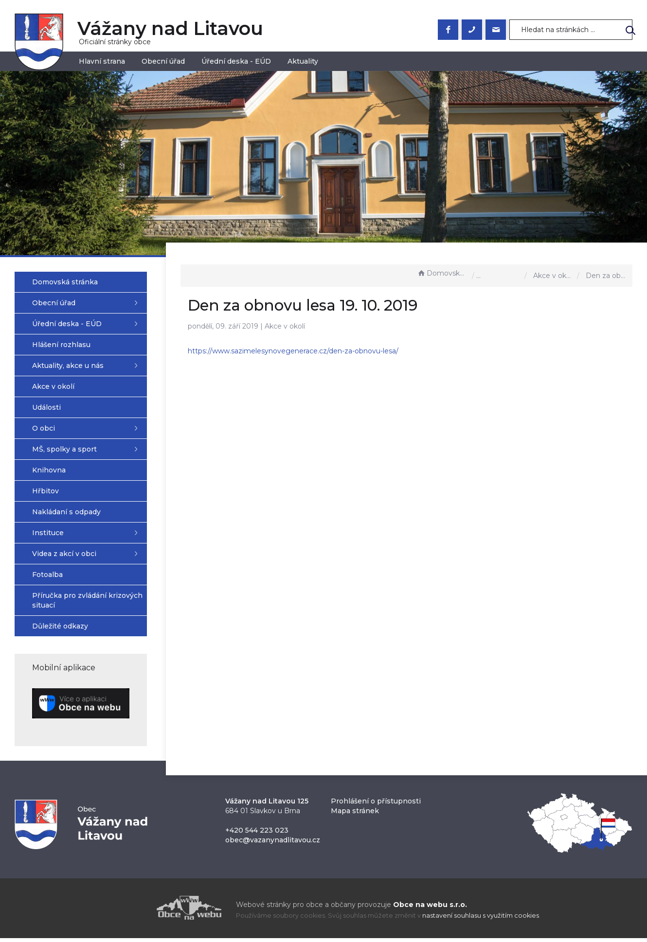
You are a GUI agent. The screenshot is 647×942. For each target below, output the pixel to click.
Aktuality (303, 61)
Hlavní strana (102, 61)
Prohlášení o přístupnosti (376, 805)
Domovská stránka (442, 273)
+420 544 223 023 (256, 834)
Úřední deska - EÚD (236, 61)
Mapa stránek (355, 814)
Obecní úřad (163, 61)
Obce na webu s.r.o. (430, 908)
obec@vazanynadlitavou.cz (272, 843)
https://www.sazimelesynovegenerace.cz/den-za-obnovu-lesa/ (307, 351)
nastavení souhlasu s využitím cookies (480, 920)
